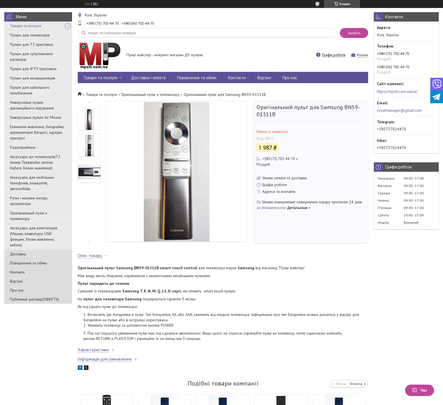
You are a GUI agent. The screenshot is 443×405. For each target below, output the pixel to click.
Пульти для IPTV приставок (33, 68)
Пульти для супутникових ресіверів (31, 56)
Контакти (17, 272)
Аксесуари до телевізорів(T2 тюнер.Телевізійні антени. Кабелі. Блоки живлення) (35, 162)
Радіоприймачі (22, 147)
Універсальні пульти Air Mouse (35, 117)
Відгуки (16, 281)
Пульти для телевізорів (30, 35)
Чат (419, 390)
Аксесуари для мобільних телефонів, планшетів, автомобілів (32, 183)
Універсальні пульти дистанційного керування (32, 105)
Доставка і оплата (148, 78)
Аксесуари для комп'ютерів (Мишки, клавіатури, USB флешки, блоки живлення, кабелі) (33, 236)
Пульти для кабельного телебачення (30, 90)
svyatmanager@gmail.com (399, 110)
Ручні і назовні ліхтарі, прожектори (29, 200)
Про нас (17, 290)
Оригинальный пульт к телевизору (28, 215)
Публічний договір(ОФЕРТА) (34, 299)
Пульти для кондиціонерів (32, 78)
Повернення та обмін (28, 263)
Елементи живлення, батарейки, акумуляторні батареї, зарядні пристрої (37, 132)
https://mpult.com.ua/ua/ (397, 91)
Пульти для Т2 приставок (31, 44)
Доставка (18, 254)
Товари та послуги (25, 25)
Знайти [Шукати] (354, 33)
